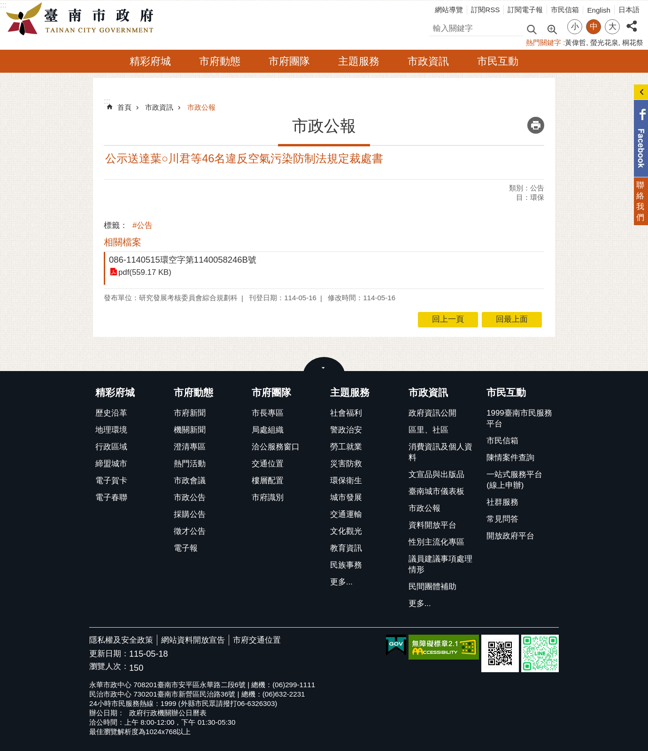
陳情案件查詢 (510, 457)
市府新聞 (190, 413)
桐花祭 (632, 42)
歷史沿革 (111, 413)
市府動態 (219, 61)
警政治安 (346, 429)
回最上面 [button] (512, 319)
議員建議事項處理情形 (440, 564)
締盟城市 (111, 463)
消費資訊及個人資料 (440, 452)
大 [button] (613, 26)
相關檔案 (122, 242)
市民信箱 (565, 10)
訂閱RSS (485, 10)
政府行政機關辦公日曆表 (168, 713)
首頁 (124, 107)
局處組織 (268, 429)
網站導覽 (449, 10)
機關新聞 (190, 429)
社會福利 (346, 413)
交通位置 (268, 463)
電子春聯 (111, 497)
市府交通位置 (257, 640)
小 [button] (575, 26)
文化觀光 (346, 531)
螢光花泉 (604, 42)
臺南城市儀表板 (436, 491)
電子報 (186, 548)
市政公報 (201, 107)
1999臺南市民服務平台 (519, 418)
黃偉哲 (575, 42)
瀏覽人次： (109, 667)
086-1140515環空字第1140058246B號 (182, 260)
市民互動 (497, 61)
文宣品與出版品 (436, 474)
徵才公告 (190, 531)
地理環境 (111, 429)
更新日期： (109, 653)
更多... (341, 581)
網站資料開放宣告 (193, 640)
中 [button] (594, 26)
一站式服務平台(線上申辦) (514, 480)
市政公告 (190, 497)
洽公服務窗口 (276, 446)
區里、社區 (428, 429)
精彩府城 (150, 61)
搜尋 (437, 27)
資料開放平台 (432, 525)
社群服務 (502, 502)
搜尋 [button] (531, 29)
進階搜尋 (551, 28)
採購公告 (190, 514)
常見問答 (502, 519)
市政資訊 (428, 61)
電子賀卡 (111, 480)
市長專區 (268, 413)
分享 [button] (631, 21)
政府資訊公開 (432, 413)
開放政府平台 (510, 535)
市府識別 (268, 497)
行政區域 (111, 446)
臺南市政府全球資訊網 (82, 19)
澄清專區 (190, 446)
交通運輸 (346, 514)
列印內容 (535, 125)
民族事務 (346, 565)
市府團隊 (289, 61)
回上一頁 (448, 319)
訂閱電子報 (525, 10)
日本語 (629, 10)
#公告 (142, 225)
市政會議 (190, 480)
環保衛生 (346, 480)
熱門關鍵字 (543, 42)
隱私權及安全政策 (121, 640)
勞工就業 (346, 446)
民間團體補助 (432, 586)
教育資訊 (346, 548)
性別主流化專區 (436, 542)
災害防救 (346, 463)
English (598, 10)
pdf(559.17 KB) (144, 272)
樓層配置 (268, 480)
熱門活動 (190, 463)
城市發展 (346, 497)
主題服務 (358, 61)
